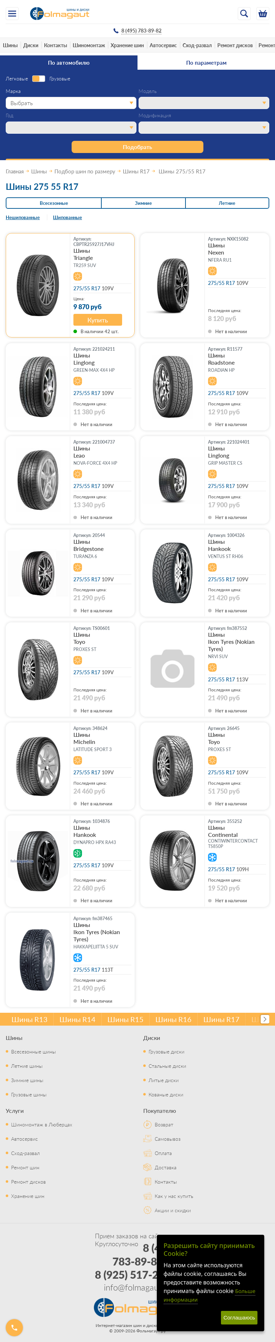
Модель (148, 91)
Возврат (164, 1124)
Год (9, 115)
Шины (10, 45)
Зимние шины (27, 1080)
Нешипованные (23, 217)
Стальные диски (167, 1065)
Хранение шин (127, 45)
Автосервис (163, 45)
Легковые (17, 78)
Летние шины (27, 1065)
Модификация (155, 115)
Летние (227, 202)
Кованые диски (166, 1094)
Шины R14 (77, 1019)
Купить (97, 319)
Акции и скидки (173, 1210)
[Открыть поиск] (244, 13)
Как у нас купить (174, 1195)
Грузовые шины (29, 1094)
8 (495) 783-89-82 (144, 1254)
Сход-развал (197, 45)
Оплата (163, 1152)
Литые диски (164, 1080)
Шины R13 (29, 1019)
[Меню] (12, 13)
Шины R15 (125, 1019)
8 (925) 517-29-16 (137, 1274)
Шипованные (67, 217)
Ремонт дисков (235, 45)
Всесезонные (54, 202)
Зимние (143, 202)
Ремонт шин (25, 1167)
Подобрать (137, 147)
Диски (30, 45)
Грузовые (59, 78)
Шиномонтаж (89, 45)
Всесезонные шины (33, 1051)
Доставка (166, 1167)
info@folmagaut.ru (137, 1287)
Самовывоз (167, 1138)
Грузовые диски (166, 1051)
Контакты (55, 45)
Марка (13, 91)
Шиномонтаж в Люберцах (41, 1124)
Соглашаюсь (239, 1317)
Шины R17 (221, 1019)
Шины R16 (173, 1019)
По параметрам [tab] (206, 62)
